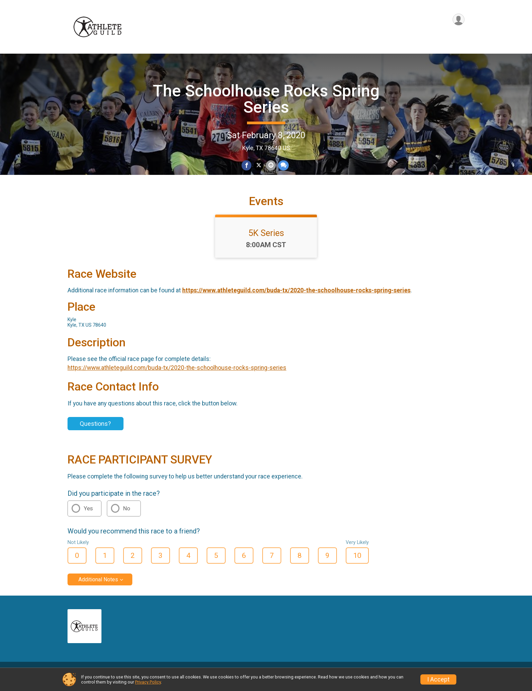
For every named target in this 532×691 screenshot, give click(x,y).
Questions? (95, 431)
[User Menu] (458, 20)
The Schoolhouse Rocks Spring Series (266, 99)
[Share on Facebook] (247, 165)
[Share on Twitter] (259, 165)
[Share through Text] (283, 165)
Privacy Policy (148, 682)
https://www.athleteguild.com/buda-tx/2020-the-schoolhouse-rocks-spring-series (296, 298)
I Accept (438, 679)
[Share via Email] (271, 165)
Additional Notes (98, 587)
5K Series (266, 241)
